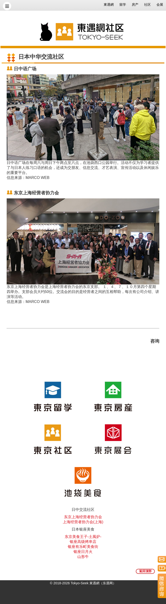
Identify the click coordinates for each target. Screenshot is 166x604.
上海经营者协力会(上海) (83, 522)
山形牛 (83, 557)
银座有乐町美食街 (83, 547)
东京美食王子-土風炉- (83, 537)
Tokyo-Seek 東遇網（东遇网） (93, 583)
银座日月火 (83, 552)
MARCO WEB (37, 178)
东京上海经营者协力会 (83, 517)
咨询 (154, 341)
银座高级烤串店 (83, 542)
